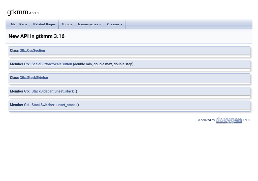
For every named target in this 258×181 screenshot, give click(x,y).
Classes (114, 24)
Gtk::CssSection (32, 51)
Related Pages (44, 24)
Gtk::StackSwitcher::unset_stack (50, 105)
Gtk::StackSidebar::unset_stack (49, 91)
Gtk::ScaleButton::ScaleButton (48, 64)
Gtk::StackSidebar (34, 78)
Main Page (19, 24)
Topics (67, 24)
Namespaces (89, 24)
